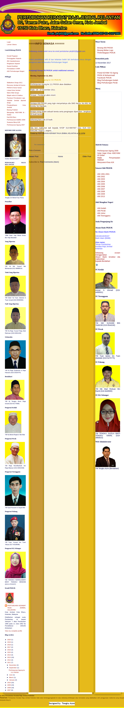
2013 (9, 657)
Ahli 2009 (101, 194)
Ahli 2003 (101, 179)
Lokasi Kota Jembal (13, 90)
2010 (9, 682)
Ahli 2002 (101, 176)
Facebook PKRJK (104, 78)
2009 (9, 685)
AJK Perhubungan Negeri (15, 71)
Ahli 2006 (101, 186)
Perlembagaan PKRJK (106, 53)
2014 (9, 655)
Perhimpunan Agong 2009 (107, 151)
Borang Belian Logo (105, 50)
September (13, 668)
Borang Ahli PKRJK (105, 48)
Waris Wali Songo (13, 93)
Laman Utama (12, 44)
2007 (9, 690)
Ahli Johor (101, 213)
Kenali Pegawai (12, 56)
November (13, 665)
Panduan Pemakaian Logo (16, 98)
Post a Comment (34, 150)
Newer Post (33, 156)
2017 (9, 647)
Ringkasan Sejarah (13, 63)
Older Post (86, 156)
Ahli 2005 (101, 184)
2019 (9, 642)
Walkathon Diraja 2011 (14, 83)
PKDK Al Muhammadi (106, 75)
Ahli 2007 (101, 189)
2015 (9, 652)
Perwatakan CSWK (13, 69)
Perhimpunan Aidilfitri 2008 (16, 120)
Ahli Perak (101, 211)
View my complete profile (13, 631)
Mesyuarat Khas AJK (105, 162)
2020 (9, 640)
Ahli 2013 (101, 196)
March (11, 677)
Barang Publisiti (12, 110)
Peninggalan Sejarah (14, 58)
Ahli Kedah (101, 208)
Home (60, 156)
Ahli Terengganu (103, 216)
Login (9, 42)
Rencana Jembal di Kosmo (16, 85)
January (12, 680)
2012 (9, 660)
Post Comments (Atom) (49, 162)
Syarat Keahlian (12, 66)
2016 (9, 650)
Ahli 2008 (101, 191)
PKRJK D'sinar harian (14, 88)
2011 (9, 662)
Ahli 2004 (101, 181)
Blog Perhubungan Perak (107, 83)
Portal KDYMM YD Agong (107, 73)
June (11, 675)
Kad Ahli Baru (11, 117)
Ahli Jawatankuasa (13, 61)
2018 (9, 645)
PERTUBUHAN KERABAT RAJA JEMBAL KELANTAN (17, 608)
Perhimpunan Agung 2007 (16, 125)
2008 (9, 688)
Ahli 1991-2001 (103, 174)
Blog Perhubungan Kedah (107, 80)
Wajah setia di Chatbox (15, 95)
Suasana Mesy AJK (13, 122)
